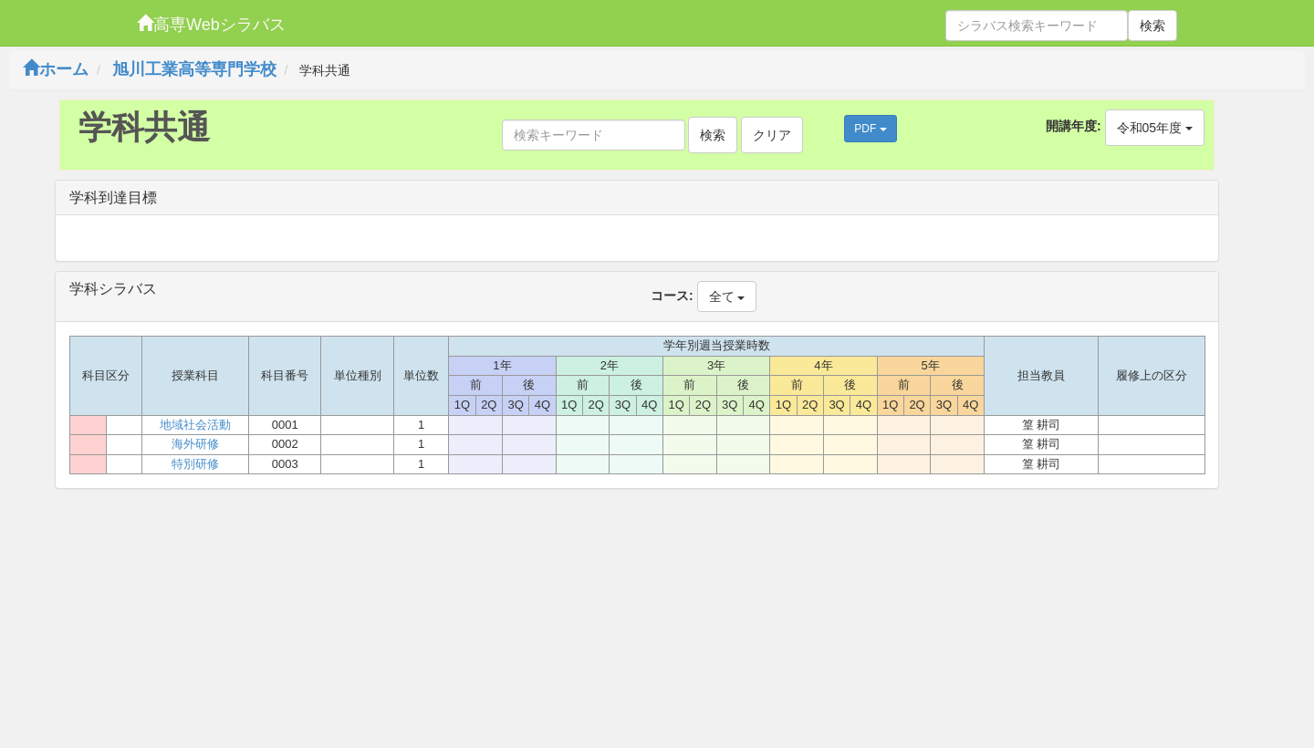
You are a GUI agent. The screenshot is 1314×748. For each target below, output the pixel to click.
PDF (870, 128)
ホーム (56, 69)
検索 (1152, 25)
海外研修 (195, 444)
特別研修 (195, 464)
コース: (672, 295)
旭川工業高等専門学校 (194, 69)
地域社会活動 (195, 424)
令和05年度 (1155, 127)
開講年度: (1073, 126)
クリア (772, 135)
